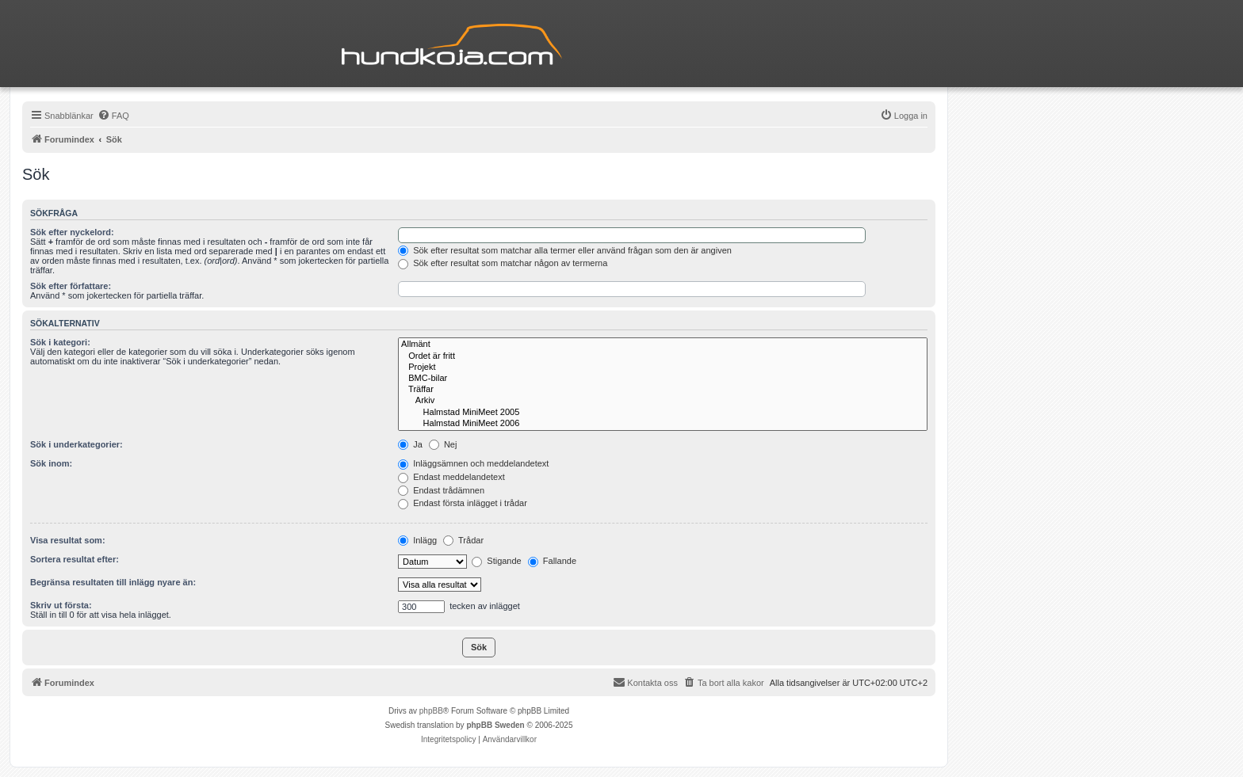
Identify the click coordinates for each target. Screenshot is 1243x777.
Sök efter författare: (70, 286)
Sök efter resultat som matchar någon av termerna (502, 263)
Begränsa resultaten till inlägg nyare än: (113, 582)
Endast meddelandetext (451, 477)
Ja (410, 444)
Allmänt (663, 344)
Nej (443, 444)
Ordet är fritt (663, 356)
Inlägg (417, 540)
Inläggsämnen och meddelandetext (473, 463)
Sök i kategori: (60, 342)
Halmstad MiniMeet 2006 (663, 423)
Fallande (552, 561)
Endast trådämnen (441, 490)
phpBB (431, 711)
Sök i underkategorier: (76, 444)
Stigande (496, 561)
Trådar (463, 540)
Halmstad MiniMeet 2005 (663, 412)
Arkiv (663, 400)
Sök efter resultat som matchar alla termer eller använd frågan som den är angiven (565, 250)
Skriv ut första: (61, 605)
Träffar (663, 389)
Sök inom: (51, 463)
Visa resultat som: (67, 540)
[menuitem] (113, 115)
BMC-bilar (663, 378)
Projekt (663, 367)
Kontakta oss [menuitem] (645, 681)
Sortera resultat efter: (74, 559)
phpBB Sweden (495, 725)
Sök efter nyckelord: (72, 232)
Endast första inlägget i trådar (462, 503)
